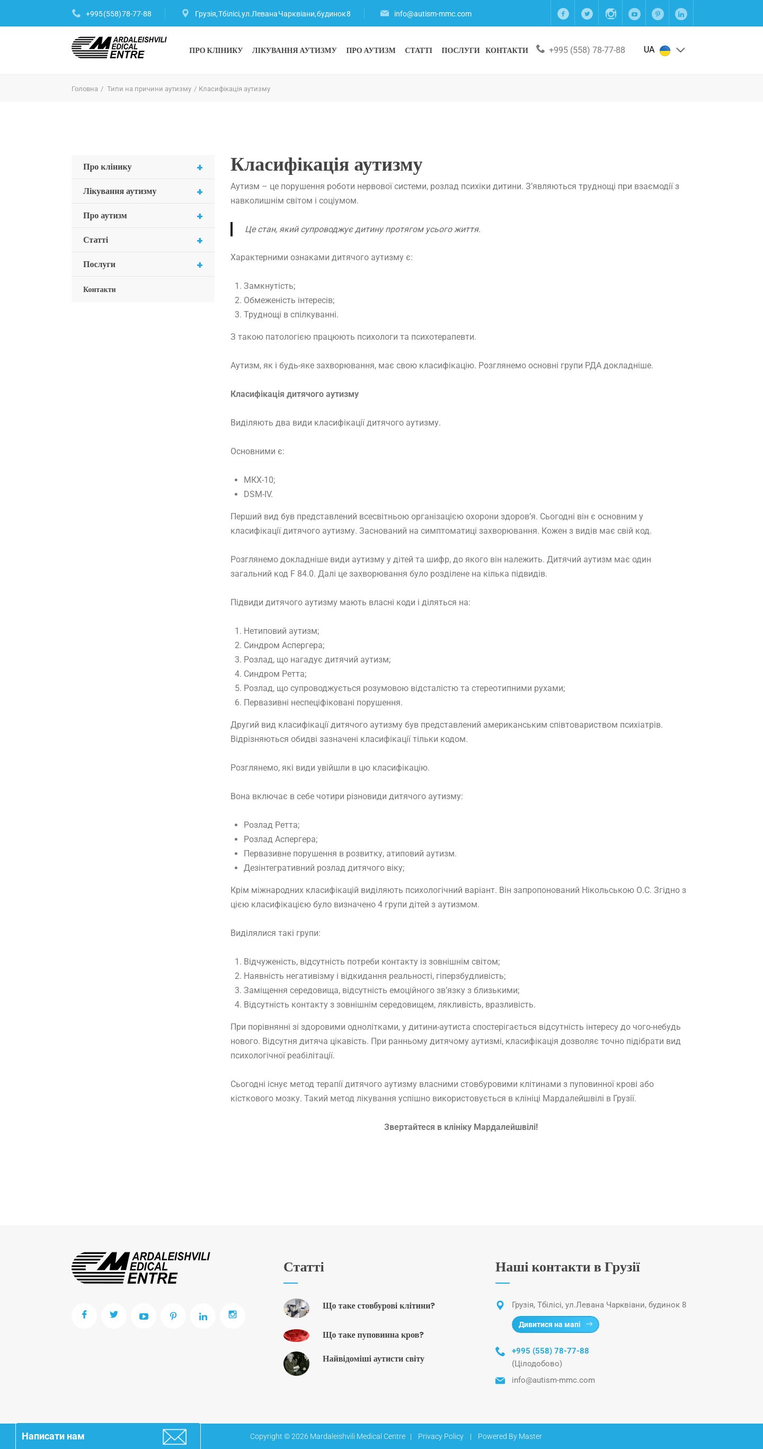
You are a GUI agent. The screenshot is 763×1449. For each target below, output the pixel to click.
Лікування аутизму (294, 50)
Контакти (506, 50)
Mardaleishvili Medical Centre (357, 1436)
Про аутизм (370, 50)
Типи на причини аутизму (149, 89)
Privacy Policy (441, 1436)
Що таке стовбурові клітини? (379, 1306)
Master (530, 1436)
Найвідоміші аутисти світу (373, 1359)
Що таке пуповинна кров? (373, 1335)
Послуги (461, 50)
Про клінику (216, 50)
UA (665, 50)
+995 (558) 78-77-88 (119, 14)
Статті (418, 50)
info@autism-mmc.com (433, 14)
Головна (85, 89)
